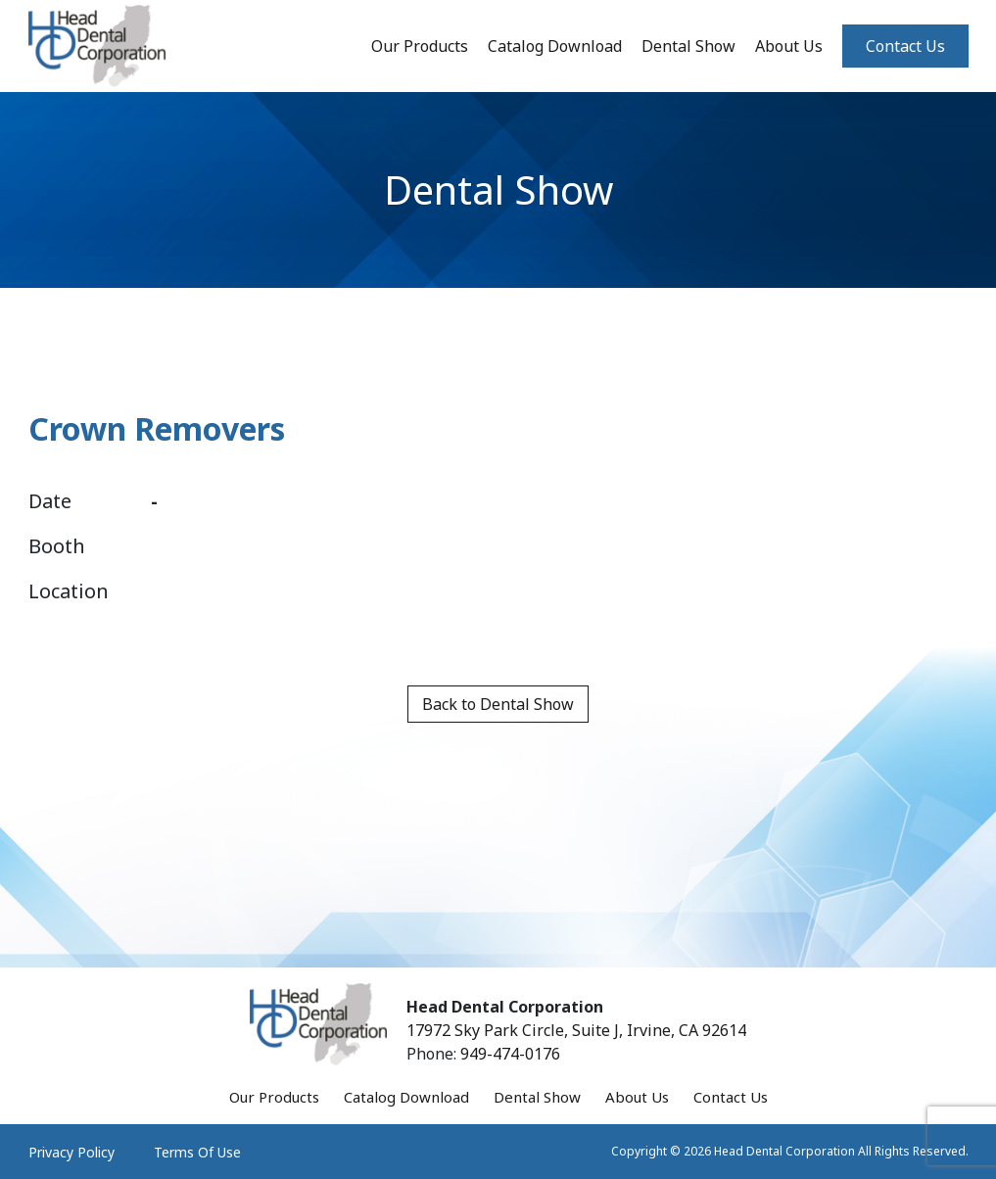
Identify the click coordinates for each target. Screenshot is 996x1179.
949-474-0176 (510, 1053)
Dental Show (688, 46)
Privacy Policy (71, 1152)
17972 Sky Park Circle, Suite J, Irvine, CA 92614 (576, 1030)
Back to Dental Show (498, 704)
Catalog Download (555, 46)
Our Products (419, 46)
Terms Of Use (197, 1152)
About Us (789, 46)
